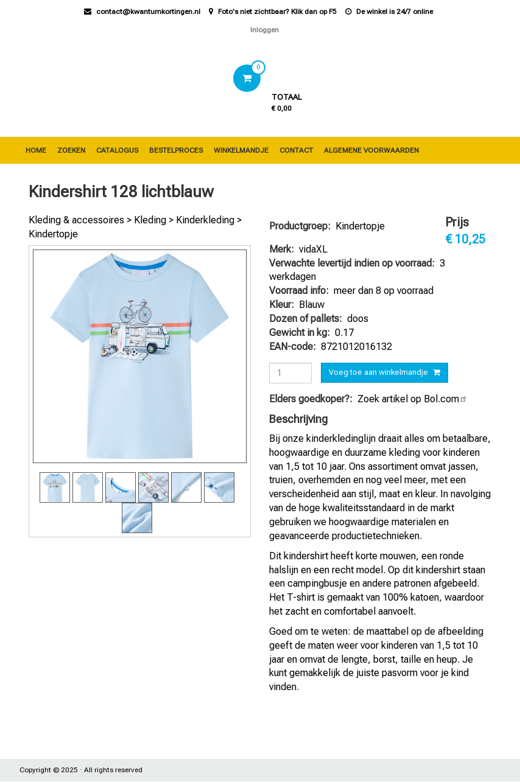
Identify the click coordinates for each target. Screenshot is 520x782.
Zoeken (71, 150)
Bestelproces (176, 150)
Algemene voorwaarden (371, 150)
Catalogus (117, 150)
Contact (296, 150)
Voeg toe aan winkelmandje (378, 372)
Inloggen (264, 30)
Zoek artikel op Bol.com (412, 399)
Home (36, 150)
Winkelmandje (241, 150)
